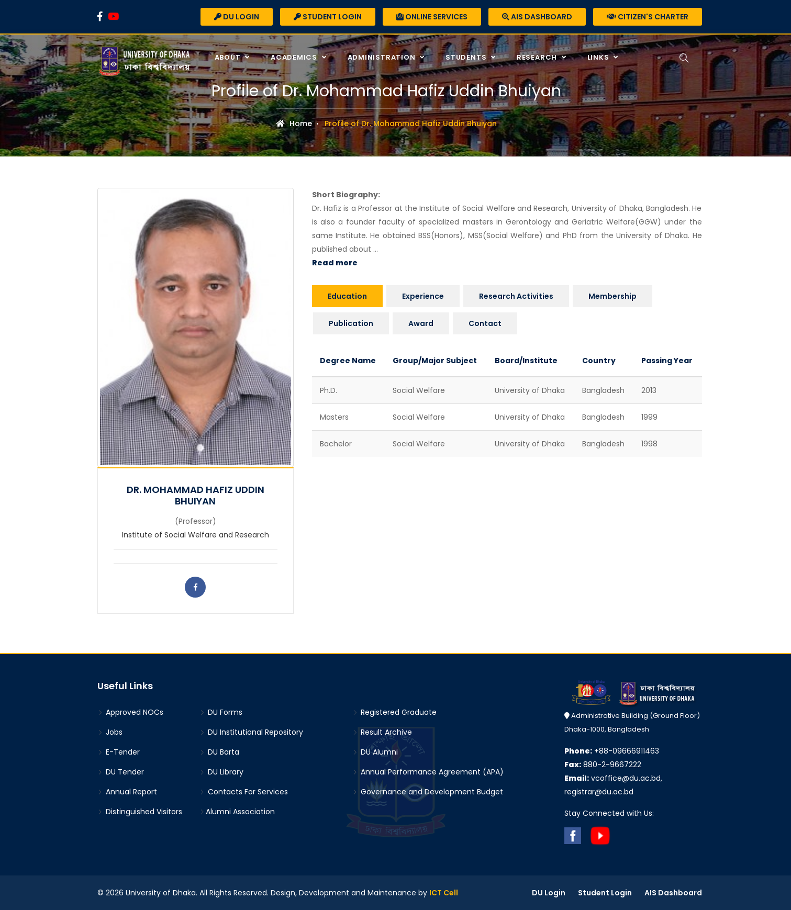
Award (420, 323)
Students (466, 57)
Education (347, 296)
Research (538, 57)
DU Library (221, 772)
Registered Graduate (394, 712)
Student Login (328, 17)
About (229, 57)
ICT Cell (443, 892)
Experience (423, 296)
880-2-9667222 (602, 764)
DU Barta (219, 752)
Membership (612, 296)
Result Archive (382, 732)
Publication (351, 323)
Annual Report (127, 792)
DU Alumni (375, 752)
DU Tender (120, 772)
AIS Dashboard (537, 17)
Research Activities (516, 296)
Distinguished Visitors (139, 811)
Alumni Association (237, 811)
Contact (485, 323)
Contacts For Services (243, 792)
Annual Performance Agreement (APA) (428, 772)
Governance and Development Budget (427, 792)
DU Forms (220, 712)
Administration (383, 57)
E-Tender (118, 752)
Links (599, 57)
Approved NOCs (130, 712)
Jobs (109, 732)
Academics (295, 57)
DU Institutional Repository (251, 732)
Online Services (431, 17)
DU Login (236, 17)
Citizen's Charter (647, 17)
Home (294, 123)
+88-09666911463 (611, 751)
